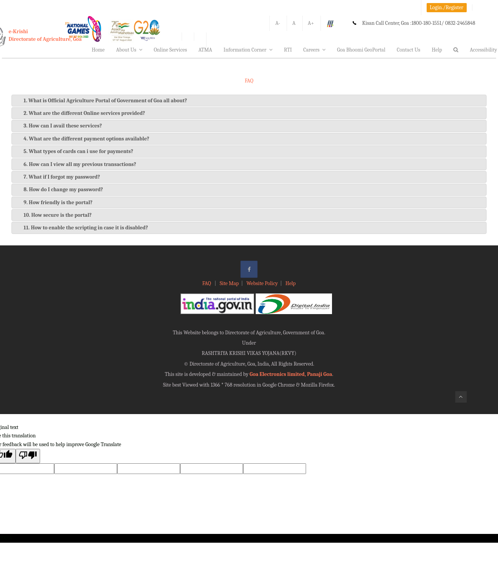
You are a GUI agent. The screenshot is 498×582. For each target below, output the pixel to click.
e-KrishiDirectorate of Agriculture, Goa (45, 35)
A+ (311, 23)
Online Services (170, 50)
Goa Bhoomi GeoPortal (361, 50)
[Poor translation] (28, 456)
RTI (288, 50)
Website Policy (262, 283)
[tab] (249, 100)
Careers (314, 50)
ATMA (205, 50)
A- (277, 23)
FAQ (207, 283)
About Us (129, 50)
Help (437, 50)
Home (98, 50)
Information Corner (248, 50)
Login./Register (446, 7)
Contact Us (409, 50)
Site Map (229, 283)
